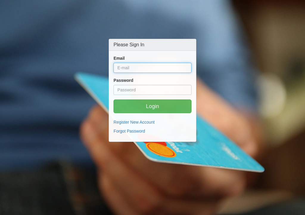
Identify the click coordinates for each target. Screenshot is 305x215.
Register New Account (134, 122)
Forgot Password (129, 131)
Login (152, 106)
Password (123, 80)
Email (119, 58)
